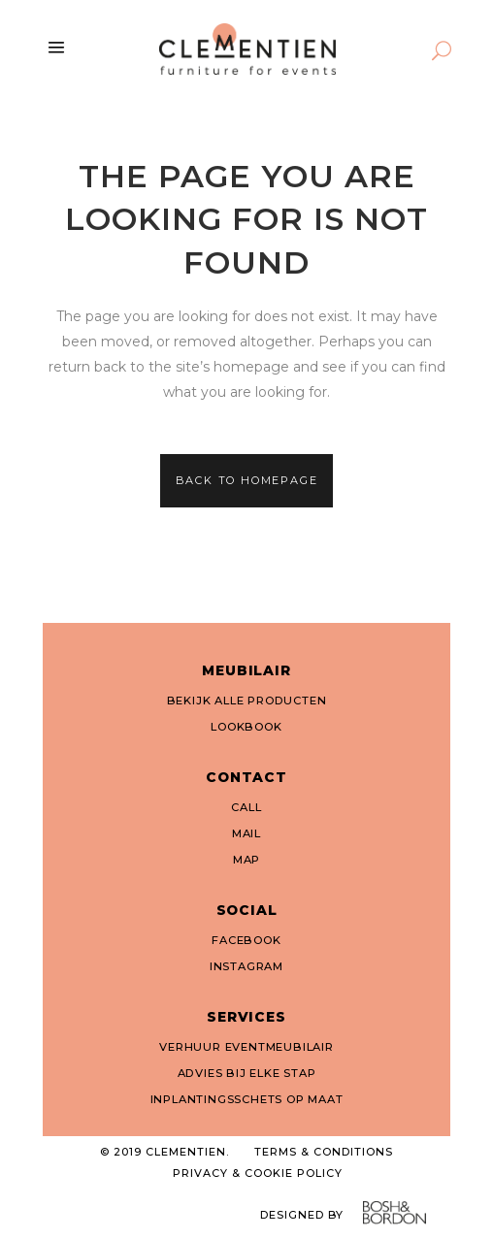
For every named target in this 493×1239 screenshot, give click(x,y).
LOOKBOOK (246, 727)
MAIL (246, 833)
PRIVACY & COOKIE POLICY (258, 1173)
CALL (246, 807)
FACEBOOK (246, 940)
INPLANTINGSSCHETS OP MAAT (247, 1099)
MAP (246, 859)
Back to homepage (247, 480)
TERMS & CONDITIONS (323, 1151)
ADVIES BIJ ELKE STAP (247, 1073)
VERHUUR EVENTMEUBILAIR (246, 1047)
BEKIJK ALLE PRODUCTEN (247, 700)
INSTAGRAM (246, 966)
